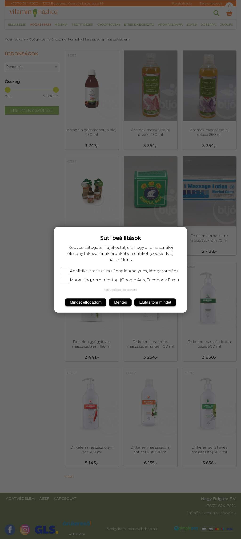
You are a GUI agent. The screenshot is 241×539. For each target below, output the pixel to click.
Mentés (120, 302)
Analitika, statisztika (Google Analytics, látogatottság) (120, 271)
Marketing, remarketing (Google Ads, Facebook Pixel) (120, 280)
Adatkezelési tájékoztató (120, 289)
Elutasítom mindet (155, 302)
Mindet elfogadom (86, 302)
